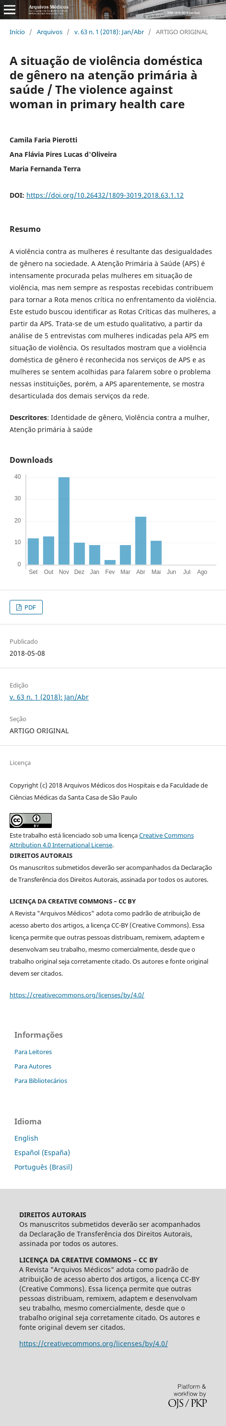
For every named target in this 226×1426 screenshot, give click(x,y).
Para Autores (32, 1066)
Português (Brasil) (43, 1166)
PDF (29, 607)
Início (17, 31)
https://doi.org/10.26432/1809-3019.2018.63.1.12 (105, 195)
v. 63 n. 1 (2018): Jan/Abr (109, 31)
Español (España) (42, 1152)
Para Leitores (33, 1051)
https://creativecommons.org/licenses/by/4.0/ (77, 995)
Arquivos (49, 31)
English (26, 1138)
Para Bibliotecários (40, 1080)
